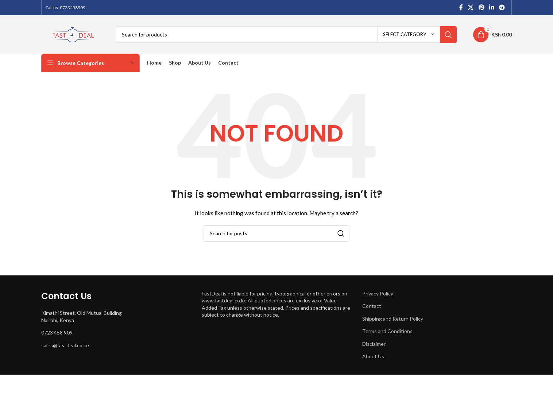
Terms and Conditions (387, 331)
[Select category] (408, 34)
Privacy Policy (377, 293)
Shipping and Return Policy (392, 319)
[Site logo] (73, 34)
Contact (371, 306)
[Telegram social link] (502, 7)
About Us (373, 356)
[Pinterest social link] (481, 7)
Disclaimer (374, 344)
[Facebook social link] (461, 7)
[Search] (286, 34)
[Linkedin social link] (491, 7)
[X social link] (470, 7)
